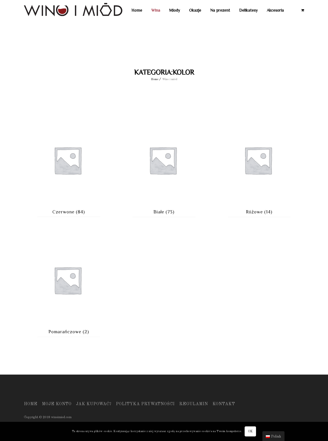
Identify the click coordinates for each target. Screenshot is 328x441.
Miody (174, 10)
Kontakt (224, 404)
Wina (155, 10)
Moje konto (57, 404)
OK (250, 431)
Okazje (195, 10)
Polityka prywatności (145, 404)
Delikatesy (248, 10)
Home (136, 10)
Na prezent (220, 10)
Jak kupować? (93, 404)
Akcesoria (275, 10)
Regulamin (193, 404)
